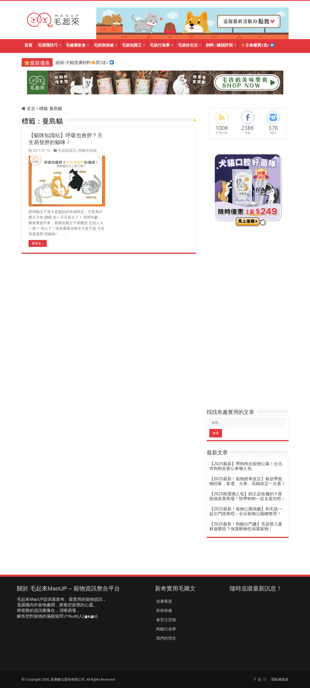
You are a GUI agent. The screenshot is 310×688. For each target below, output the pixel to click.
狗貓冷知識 (87, 150)
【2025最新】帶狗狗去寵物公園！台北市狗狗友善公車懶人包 (245, 466)
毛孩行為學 (160, 45)
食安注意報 (166, 619)
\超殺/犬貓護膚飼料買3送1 (81, 62)
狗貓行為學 (166, 629)
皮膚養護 (164, 601)
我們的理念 (166, 638)
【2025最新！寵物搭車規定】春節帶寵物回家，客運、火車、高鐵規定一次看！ (247, 481)
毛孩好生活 (188, 45)
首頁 (28, 45)
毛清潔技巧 (48, 45)
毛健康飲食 (76, 45)
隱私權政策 (280, 679)
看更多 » (38, 243)
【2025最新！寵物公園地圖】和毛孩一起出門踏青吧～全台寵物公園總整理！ (245, 511)
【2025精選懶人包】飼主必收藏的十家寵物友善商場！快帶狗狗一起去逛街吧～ (247, 496)
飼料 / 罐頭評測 (219, 45)
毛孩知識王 (132, 45)
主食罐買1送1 (257, 45)
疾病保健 (164, 610)
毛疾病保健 (104, 45)
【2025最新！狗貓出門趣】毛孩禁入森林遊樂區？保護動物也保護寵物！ (245, 526)
